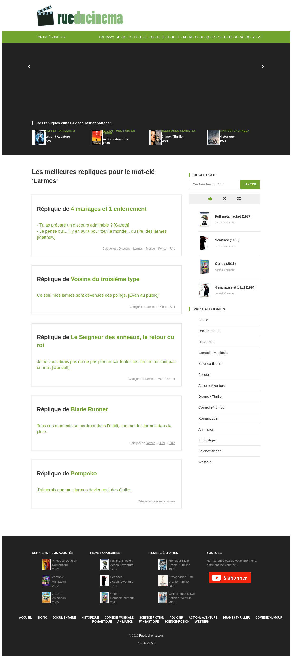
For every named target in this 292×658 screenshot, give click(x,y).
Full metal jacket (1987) (233, 216)
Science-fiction (210, 451)
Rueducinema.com (151, 635)
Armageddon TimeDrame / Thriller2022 (181, 581)
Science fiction (209, 364)
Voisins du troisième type (105, 279)
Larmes (138, 248)
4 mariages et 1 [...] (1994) (235, 287)
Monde (150, 248)
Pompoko (84, 473)
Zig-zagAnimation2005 (59, 598)
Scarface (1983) (227, 240)
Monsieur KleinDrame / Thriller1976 (179, 565)
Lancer (249, 184)
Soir (172, 307)
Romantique (208, 418)
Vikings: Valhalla (234, 130)
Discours (124, 248)
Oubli (162, 443)
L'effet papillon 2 (60, 130)
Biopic (203, 320)
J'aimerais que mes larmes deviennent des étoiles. (85, 490)
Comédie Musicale (213, 353)
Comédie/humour (212, 407)
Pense (162, 248)
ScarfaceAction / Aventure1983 (122, 581)
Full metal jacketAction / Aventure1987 (122, 565)
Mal (160, 379)
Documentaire (209, 331)
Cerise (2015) (225, 264)
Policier (204, 375)
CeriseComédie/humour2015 (122, 598)
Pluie (172, 443)
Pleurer (170, 379)
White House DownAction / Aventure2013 (182, 598)
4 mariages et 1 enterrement (109, 209)
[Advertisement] (146, 84)
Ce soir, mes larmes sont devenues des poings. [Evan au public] (97, 295)
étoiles (158, 501)
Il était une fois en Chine (119, 132)
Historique (206, 342)
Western (205, 462)
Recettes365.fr (146, 643)
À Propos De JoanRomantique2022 (64, 565)
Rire (172, 248)
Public (163, 307)
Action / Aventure (211, 385)
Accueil (25, 617)
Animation (206, 429)
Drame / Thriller (210, 396)
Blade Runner (89, 409)
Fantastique (207, 440)
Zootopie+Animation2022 (59, 581)
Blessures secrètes (178, 130)
